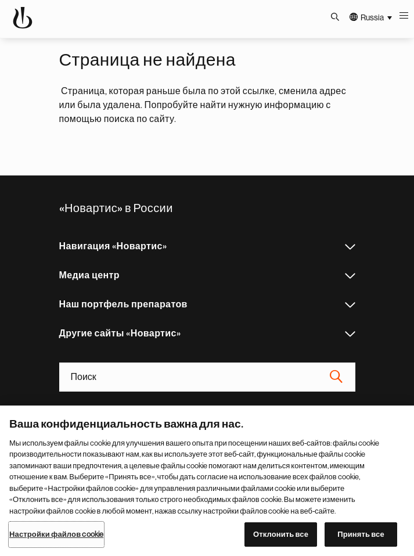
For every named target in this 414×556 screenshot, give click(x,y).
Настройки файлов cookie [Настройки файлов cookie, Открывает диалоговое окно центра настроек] (56, 534)
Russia (372, 17)
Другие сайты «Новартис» (350, 334)
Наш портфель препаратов (350, 305)
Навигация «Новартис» (350, 247)
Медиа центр (350, 276)
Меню (405, 17)
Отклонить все (280, 534)
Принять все (360, 534)
